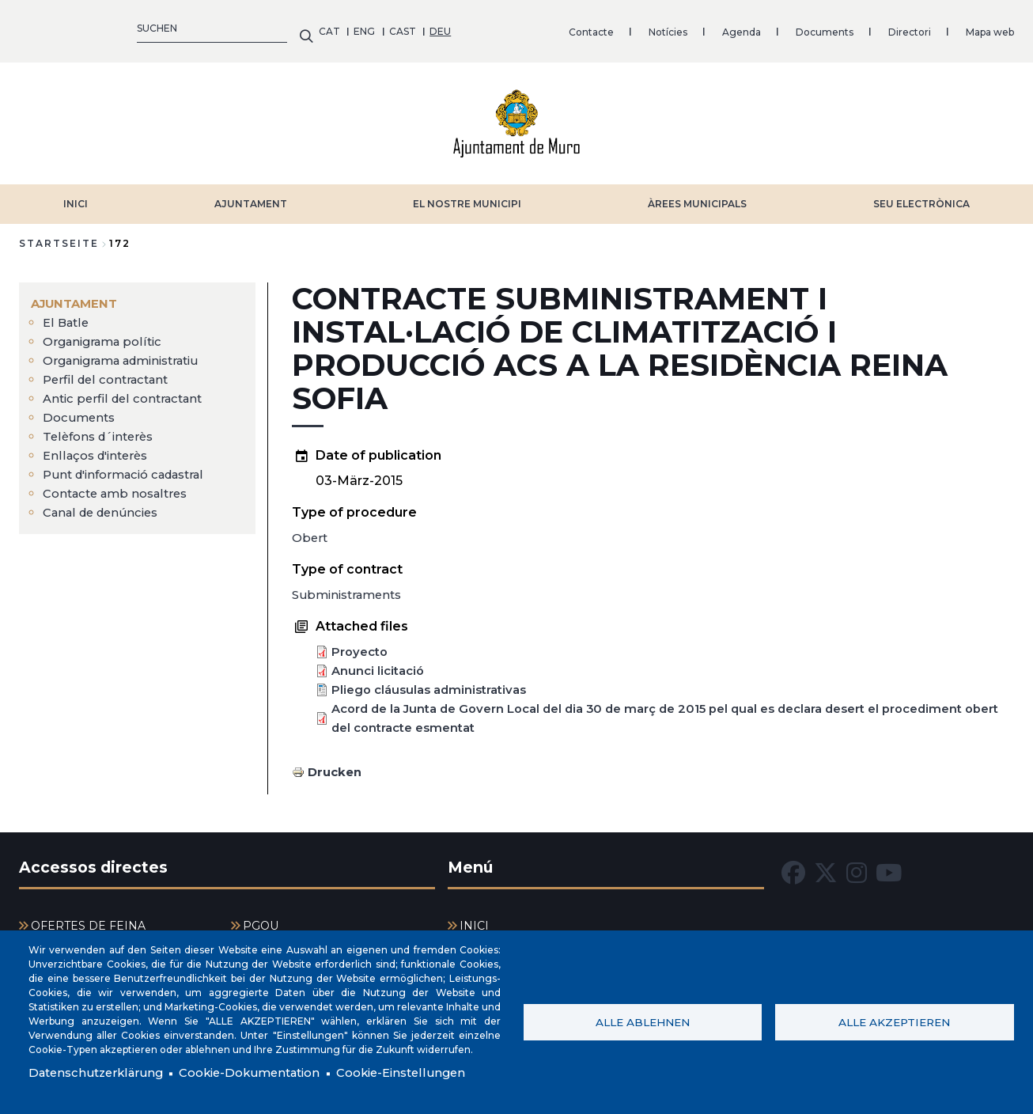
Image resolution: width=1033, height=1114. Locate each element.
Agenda (441, 27)
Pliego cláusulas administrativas (435, 681)
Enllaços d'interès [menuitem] (100, 447)
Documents (525, 27)
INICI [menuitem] (474, 917)
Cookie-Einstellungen (426, 1072)
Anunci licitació (380, 662)
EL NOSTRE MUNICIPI (467, 196)
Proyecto (361, 643)
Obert (311, 529)
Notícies (368, 27)
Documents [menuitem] (81, 409)
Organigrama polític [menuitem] (107, 333)
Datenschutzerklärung (100, 1072)
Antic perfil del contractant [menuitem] (128, 390)
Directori (609, 27)
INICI (75, 196)
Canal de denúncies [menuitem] (105, 504)
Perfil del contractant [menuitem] (110, 371)
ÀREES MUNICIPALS (697, 196)
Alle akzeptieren (894, 1020)
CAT (29, 27)
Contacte (291, 27)
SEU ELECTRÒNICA (921, 196)
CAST (102, 27)
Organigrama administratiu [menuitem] (130, 352)
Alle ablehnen (643, 1020)
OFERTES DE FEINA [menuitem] (88, 917)
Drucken (336, 763)
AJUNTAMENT (250, 196)
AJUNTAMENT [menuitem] (77, 295)
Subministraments (351, 586)
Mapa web (690, 27)
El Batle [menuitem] (67, 314)
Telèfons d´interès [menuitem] (102, 428)
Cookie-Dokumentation (264, 1072)
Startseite (59, 235)
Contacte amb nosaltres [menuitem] (121, 485)
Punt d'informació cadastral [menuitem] (132, 466)
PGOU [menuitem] (260, 917)
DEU (141, 27)
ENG (65, 27)
